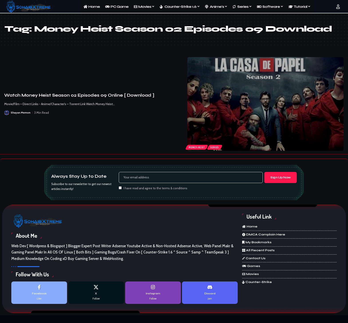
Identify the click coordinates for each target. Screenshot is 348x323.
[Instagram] (153, 293)
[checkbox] (120, 188)
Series (216, 146)
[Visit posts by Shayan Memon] (6, 112)
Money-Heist (197, 146)
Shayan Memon (21, 112)
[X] (96, 293)
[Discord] (210, 293)
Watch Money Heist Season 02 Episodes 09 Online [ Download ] (79, 95)
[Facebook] (39, 293)
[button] (338, 6)
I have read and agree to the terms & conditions (155, 189)
